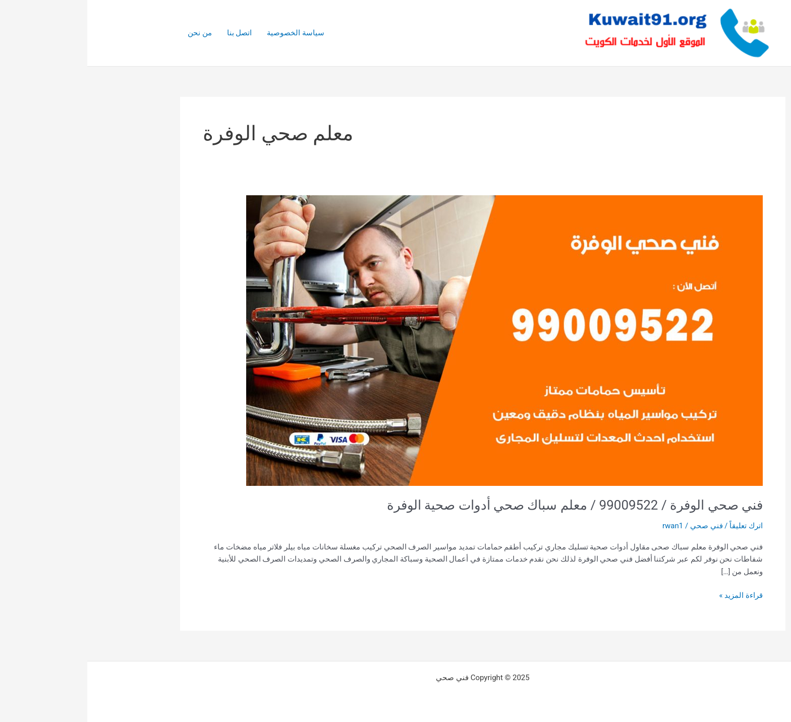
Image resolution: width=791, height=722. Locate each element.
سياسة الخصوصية (208, 32)
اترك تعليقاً (658, 525)
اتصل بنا (152, 32)
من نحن (112, 32)
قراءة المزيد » (653, 594)
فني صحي (619, 525)
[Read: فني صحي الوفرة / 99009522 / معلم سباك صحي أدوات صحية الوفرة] (417, 340)
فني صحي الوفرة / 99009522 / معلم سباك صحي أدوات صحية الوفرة (487, 505)
